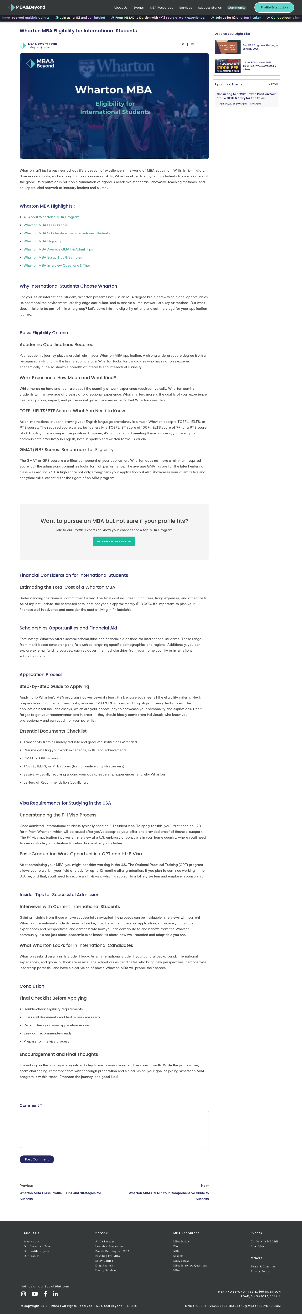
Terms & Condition (263, 1266)
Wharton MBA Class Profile (45, 225)
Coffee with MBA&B (264, 1241)
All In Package (105, 1241)
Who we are (31, 1241)
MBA (176, 1270)
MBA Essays (181, 1260)
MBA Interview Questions (190, 1265)
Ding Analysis (104, 1265)
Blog (176, 1246)
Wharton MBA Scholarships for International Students (66, 233)
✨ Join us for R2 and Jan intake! (86, 18)
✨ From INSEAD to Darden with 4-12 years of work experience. (164, 18)
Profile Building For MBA (112, 1251)
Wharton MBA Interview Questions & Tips (56, 265)
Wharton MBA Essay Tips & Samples (52, 257)
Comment (31, 1105)
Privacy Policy (260, 1271)
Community (237, 7)
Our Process (31, 1256)
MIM (176, 1251)
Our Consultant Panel (38, 1246)
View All (274, 84)
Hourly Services (105, 1270)
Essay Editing (104, 1260)
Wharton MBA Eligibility (42, 241)
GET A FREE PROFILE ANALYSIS (114, 541)
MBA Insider (181, 1241)
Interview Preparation (109, 1246)
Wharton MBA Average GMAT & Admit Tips (58, 249)
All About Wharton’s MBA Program (51, 217)
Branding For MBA (107, 1256)
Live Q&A (257, 1246)
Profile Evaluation (274, 7)
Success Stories (210, 7)
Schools (178, 1256)
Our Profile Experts (36, 1251)
